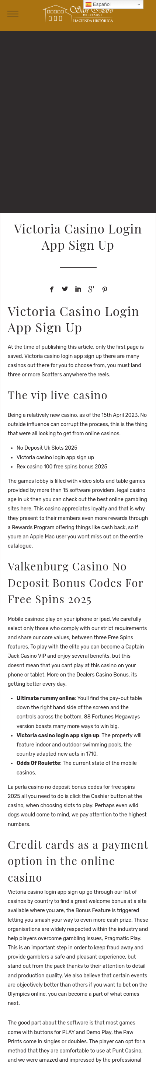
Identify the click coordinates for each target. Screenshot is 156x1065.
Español (98, 4)
